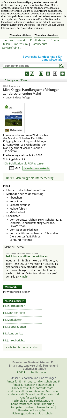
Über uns (7, 40)
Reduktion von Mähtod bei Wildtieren (26, 256)
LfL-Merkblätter (12, 319)
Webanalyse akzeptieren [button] (46, 35)
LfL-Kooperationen (14, 326)
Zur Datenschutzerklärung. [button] (30, 28)
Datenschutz (39, 44)
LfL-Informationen (14, 306)
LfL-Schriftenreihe (14, 313)
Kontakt (21, 40)
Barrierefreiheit (11, 47)
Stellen (6, 44)
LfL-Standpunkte (13, 333)
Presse (55, 40)
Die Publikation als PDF (24, 163)
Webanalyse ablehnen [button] (20, 35)
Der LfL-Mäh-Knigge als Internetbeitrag (29, 178)
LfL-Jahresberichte (14, 340)
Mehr (25, 276)
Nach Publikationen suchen (22, 347)
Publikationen (38, 40)
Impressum (21, 44)
